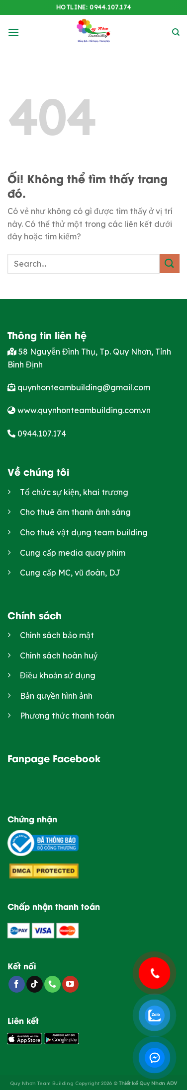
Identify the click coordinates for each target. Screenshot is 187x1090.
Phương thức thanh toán (67, 716)
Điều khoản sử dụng (57, 675)
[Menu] (13, 32)
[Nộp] (170, 263)
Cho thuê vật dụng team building (84, 532)
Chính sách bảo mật (57, 635)
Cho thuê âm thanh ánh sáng (75, 512)
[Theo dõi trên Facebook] (16, 984)
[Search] (176, 32)
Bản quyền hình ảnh (56, 696)
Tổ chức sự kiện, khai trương (74, 492)
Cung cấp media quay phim (72, 553)
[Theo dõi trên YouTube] (70, 984)
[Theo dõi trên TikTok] (34, 984)
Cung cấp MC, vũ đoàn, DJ (70, 573)
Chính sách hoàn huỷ (58, 655)
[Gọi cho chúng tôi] (52, 984)
